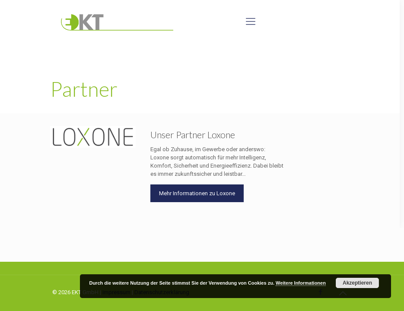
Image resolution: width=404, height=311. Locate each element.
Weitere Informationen (301, 283)
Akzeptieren (357, 283)
